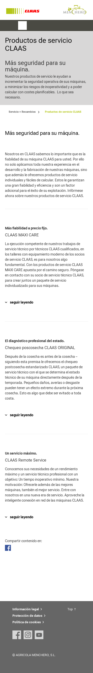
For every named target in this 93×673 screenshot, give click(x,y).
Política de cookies (26, 622)
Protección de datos (27, 616)
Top (70, 609)
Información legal (25, 609)
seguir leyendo (21, 302)
